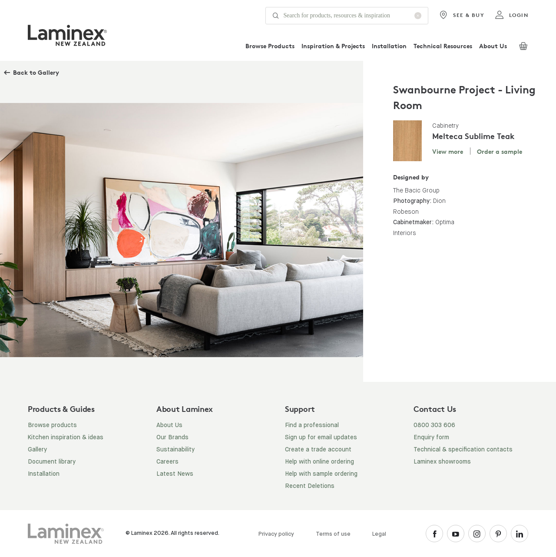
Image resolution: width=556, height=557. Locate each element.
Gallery (37, 450)
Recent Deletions (309, 486)
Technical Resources (443, 46)
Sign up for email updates (321, 437)
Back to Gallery (36, 72)
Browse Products (270, 46)
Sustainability (175, 450)
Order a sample (499, 151)
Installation (389, 46)
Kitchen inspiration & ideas (65, 437)
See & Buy (461, 15)
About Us (493, 46)
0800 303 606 (434, 425)
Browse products (52, 425)
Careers (167, 462)
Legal (379, 534)
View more (447, 151)
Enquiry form (431, 437)
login (511, 15)
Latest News (174, 474)
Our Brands (172, 437)
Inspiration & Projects (333, 46)
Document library (52, 462)
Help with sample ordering (321, 474)
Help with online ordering (319, 462)
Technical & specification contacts (463, 450)
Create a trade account (318, 450)
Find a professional (312, 425)
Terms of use (333, 534)
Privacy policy (276, 534)
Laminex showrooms (442, 462)
